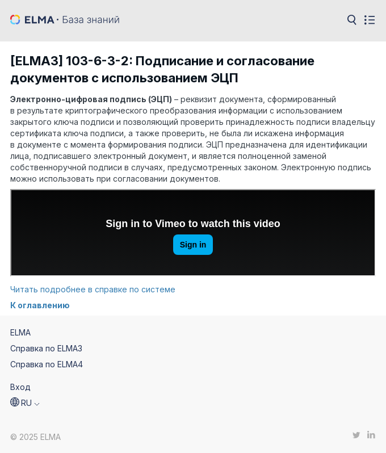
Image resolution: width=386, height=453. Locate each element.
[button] (25, 403)
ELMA (20, 332)
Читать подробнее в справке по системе (92, 289)
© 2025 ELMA (35, 437)
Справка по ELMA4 (46, 364)
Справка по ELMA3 (46, 348)
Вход (20, 387)
